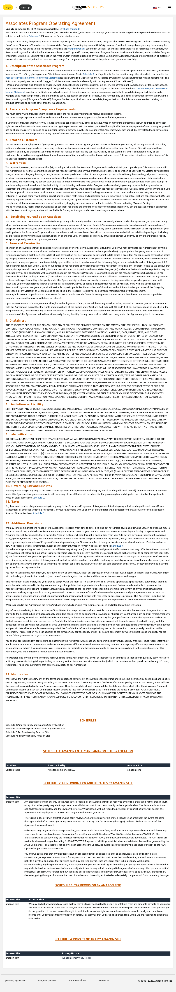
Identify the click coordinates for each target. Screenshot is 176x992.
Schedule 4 (117, 545)
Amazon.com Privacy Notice (76, 957)
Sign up (25, 7)
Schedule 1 (35, 36)
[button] (158, 7)
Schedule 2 (38, 497)
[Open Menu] (168, 7)
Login (8, 7)
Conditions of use (77, 980)
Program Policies (76, 48)
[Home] (88, 7)
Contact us (103, 980)
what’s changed (70, 28)
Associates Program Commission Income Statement (33, 77)
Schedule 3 (38, 513)
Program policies (47, 980)
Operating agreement (15, 980)
